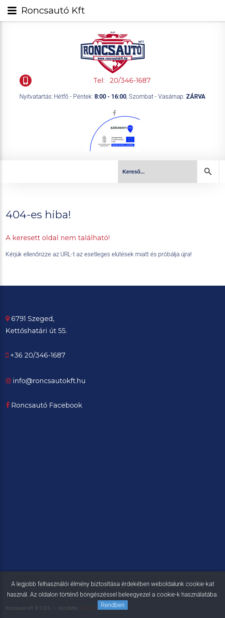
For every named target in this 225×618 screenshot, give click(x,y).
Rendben (112, 605)
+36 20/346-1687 (37, 355)
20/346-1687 (130, 80)
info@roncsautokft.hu (49, 381)
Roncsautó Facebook (44, 405)
